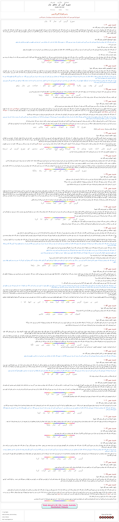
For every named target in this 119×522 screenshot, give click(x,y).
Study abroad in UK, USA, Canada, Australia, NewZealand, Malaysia (59, 506)
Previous (52, 10)
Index (60, 10)
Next (67, 10)
